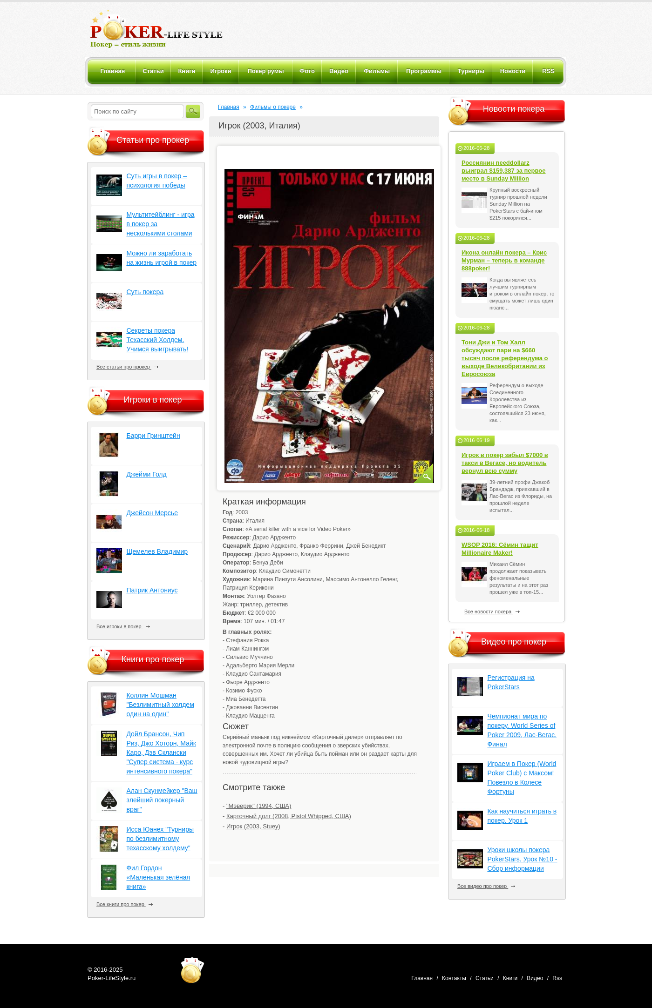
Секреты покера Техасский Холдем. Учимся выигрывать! (157, 340)
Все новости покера (492, 611)
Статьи (484, 978)
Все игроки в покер (123, 626)
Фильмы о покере (273, 107)
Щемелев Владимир (157, 551)
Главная (228, 107)
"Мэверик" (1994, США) (258, 805)
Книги (510, 978)
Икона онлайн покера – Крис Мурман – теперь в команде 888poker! (504, 260)
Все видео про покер (486, 886)
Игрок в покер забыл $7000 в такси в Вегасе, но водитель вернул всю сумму (505, 462)
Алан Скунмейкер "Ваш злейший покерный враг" (161, 800)
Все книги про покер (124, 904)
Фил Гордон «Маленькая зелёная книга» (158, 877)
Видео (535, 978)
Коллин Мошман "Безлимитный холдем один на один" (160, 705)
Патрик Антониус (151, 590)
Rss (557, 978)
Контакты (454, 978)
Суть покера (144, 292)
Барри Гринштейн (153, 435)
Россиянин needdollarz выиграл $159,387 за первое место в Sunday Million (504, 170)
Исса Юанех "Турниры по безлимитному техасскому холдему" (160, 839)
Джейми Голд (146, 474)
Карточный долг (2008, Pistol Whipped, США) (288, 816)
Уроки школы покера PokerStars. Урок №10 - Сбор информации (522, 859)
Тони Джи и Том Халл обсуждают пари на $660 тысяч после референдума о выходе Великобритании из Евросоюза (505, 358)
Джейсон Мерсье (152, 513)
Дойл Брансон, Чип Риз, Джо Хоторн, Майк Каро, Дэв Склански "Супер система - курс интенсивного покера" (161, 752)
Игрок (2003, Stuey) (253, 826)
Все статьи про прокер (127, 367)
